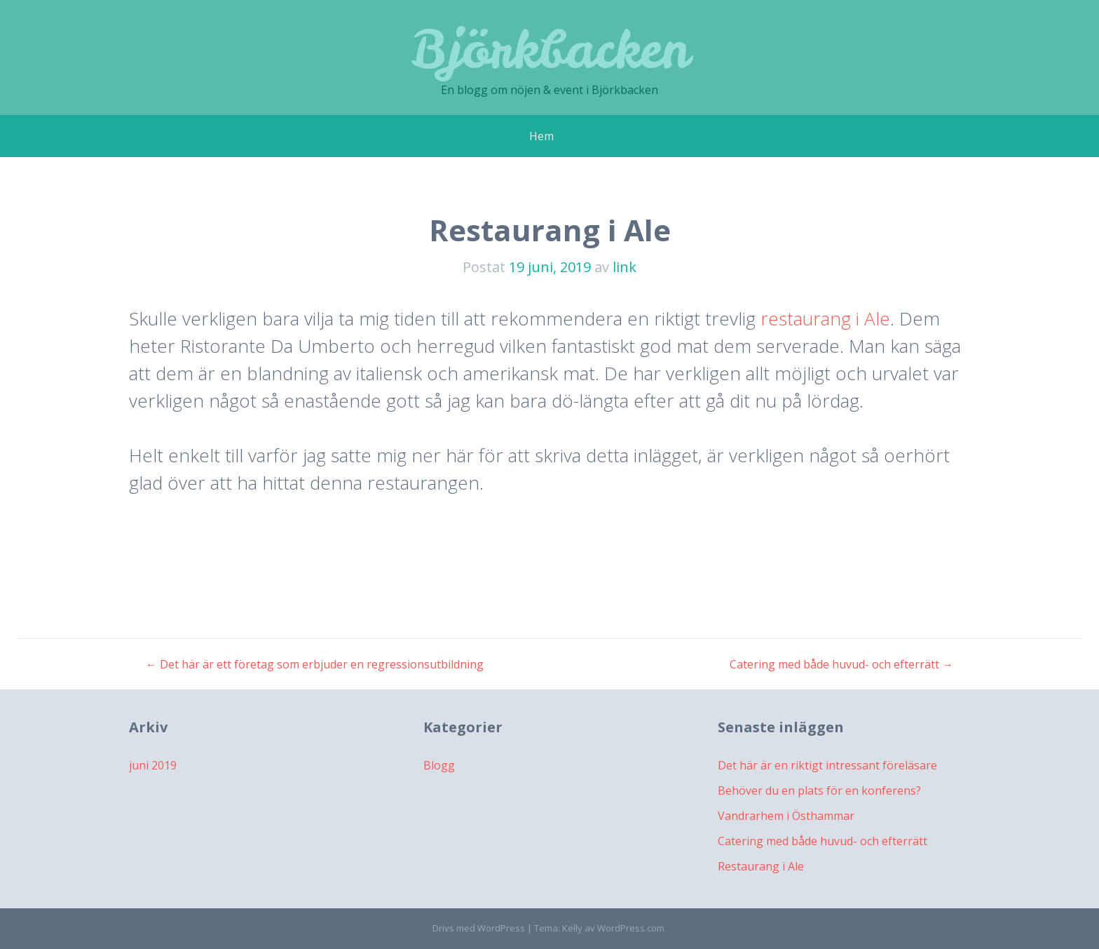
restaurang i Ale (825, 318)
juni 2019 (153, 765)
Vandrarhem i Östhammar (786, 815)
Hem (541, 136)
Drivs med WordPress (478, 928)
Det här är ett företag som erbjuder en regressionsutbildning (315, 664)
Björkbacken (550, 48)
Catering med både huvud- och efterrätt (841, 664)
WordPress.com (630, 928)
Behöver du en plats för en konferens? (819, 790)
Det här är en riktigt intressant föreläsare (827, 765)
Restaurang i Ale (761, 866)
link (624, 266)
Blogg (439, 765)
